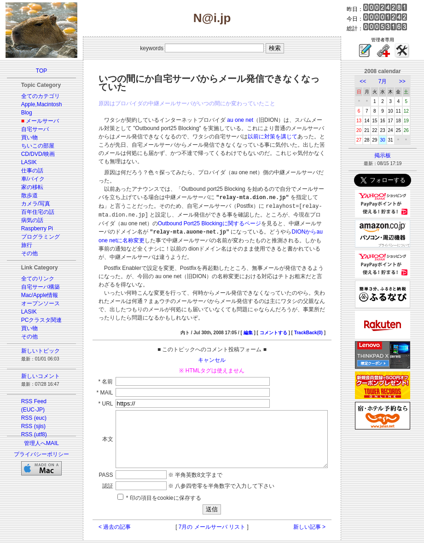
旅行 (21, 245)
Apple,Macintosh (36, 104)
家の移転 (27, 187)
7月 (388, 81)
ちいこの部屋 (32, 146)
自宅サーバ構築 (35, 287)
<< (368, 81)
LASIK (23, 162)
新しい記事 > (319, 511)
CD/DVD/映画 (32, 154)
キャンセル (212, 333)
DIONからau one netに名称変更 (213, 214)
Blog (21, 112)
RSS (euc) (28, 418)
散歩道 (24, 195)
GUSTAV (172, 534)
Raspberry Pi (31, 228)
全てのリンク (32, 278)
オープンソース (35, 303)
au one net (230, 120)
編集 (258, 306)
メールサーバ (36, 121)
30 (387, 140)
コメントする (283, 306)
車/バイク (27, 179)
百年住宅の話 (32, 212)
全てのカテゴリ (35, 96)
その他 (24, 253)
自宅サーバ (29, 129)
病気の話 (27, 220)
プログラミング (35, 237)
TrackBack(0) (318, 306)
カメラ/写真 (30, 203)
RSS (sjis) (28, 426)
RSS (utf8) (28, 434)
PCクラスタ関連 (36, 320)
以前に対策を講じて (218, 136)
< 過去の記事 (104, 511)
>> (408, 81)
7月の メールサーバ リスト (212, 511)
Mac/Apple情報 (34, 295)
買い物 (24, 137)
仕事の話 (27, 170)
